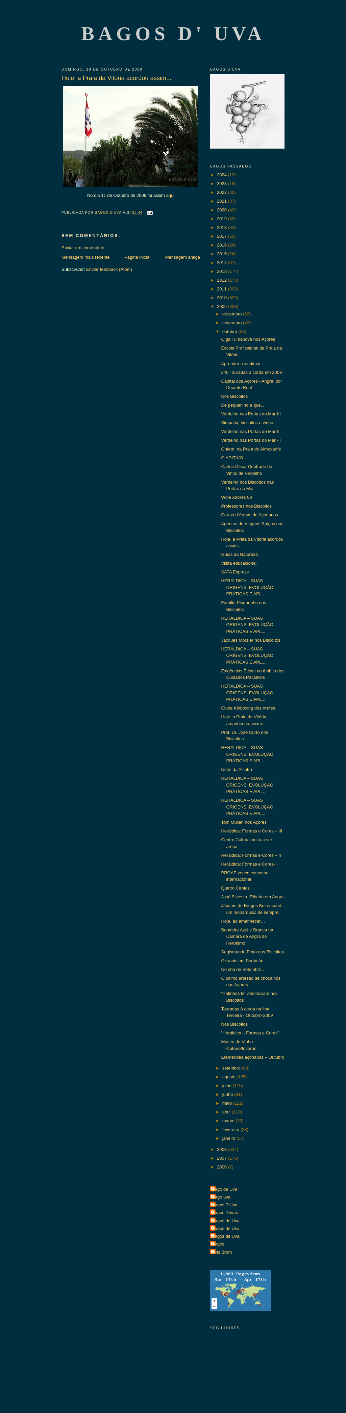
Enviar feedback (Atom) (109, 269)
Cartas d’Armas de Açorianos (249, 514)
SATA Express (235, 571)
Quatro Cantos (235, 888)
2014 (222, 262)
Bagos (218, 1244)
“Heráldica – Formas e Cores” (250, 1032)
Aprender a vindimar (241, 363)
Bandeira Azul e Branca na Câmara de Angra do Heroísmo (247, 936)
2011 (222, 288)
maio (227, 1103)
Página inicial (137, 257)
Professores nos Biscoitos (246, 506)
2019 (222, 218)
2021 (222, 201)
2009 (222, 306)
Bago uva (221, 1197)
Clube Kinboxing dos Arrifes (248, 708)
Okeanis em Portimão (242, 960)
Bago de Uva (224, 1189)
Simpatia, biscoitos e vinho (247, 422)
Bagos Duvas (225, 1212)
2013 (222, 271)
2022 (222, 192)
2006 (222, 1167)
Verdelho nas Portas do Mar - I (250, 440)
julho (227, 1085)
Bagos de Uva (226, 1220)
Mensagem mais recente (85, 257)
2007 (222, 1158)
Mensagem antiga (182, 257)
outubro (230, 331)
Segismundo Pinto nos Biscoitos (252, 951)
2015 (222, 253)
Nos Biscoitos (234, 396)
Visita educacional (238, 563)
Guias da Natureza (239, 554)
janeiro (229, 1138)
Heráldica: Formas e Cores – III (251, 830)
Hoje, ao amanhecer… (243, 921)
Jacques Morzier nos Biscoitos (250, 640)
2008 (222, 1149)
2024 (222, 174)
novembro (232, 322)
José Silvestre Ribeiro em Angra (252, 896)
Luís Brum (222, 1252)
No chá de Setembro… (243, 969)
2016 (222, 245)
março (229, 1120)
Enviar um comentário (82, 247)
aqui (170, 195)
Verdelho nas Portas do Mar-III (250, 413)
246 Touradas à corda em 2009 (251, 372)
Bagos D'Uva (224, 1204)
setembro (232, 1068)
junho (228, 1094)
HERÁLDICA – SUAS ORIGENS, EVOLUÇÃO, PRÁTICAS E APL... (247, 587)
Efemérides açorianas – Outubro (252, 1057)
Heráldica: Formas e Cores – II (251, 855)
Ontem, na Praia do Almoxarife (251, 449)
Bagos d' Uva (173, 33)
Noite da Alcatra (236, 769)
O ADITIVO (232, 457)
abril (227, 1111)
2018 (222, 227)
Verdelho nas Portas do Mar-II (250, 431)
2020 (222, 209)
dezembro (232, 313)
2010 (222, 297)
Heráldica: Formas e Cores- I (249, 864)
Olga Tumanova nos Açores (248, 339)
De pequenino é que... (242, 405)
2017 (222, 236)
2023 (222, 183)
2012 (222, 280)
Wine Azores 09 (236, 497)
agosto (229, 1076)
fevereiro (231, 1129)
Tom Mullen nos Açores (243, 822)
